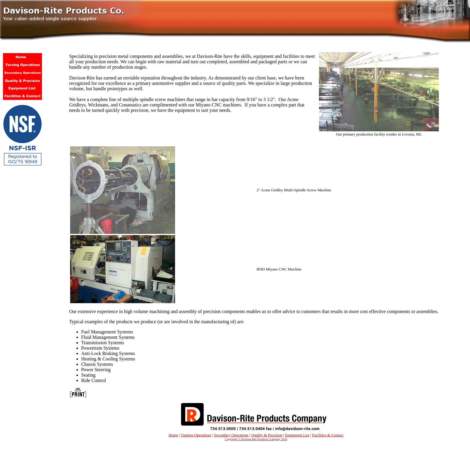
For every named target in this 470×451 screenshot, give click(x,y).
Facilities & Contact (328, 435)
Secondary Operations (231, 435)
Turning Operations (196, 435)
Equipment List (297, 435)
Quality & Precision (266, 435)
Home (173, 435)
